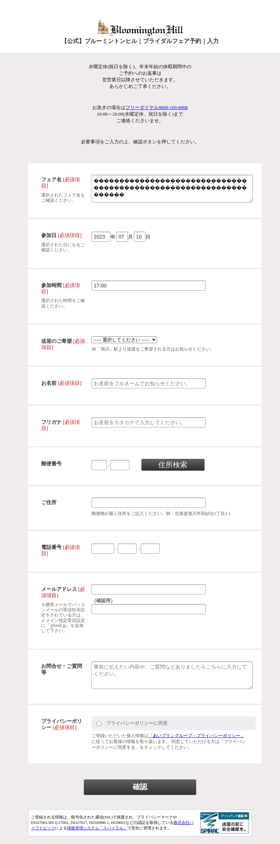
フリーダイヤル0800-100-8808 (156, 107)
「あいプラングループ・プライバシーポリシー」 (196, 743)
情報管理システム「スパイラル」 (97, 836)
